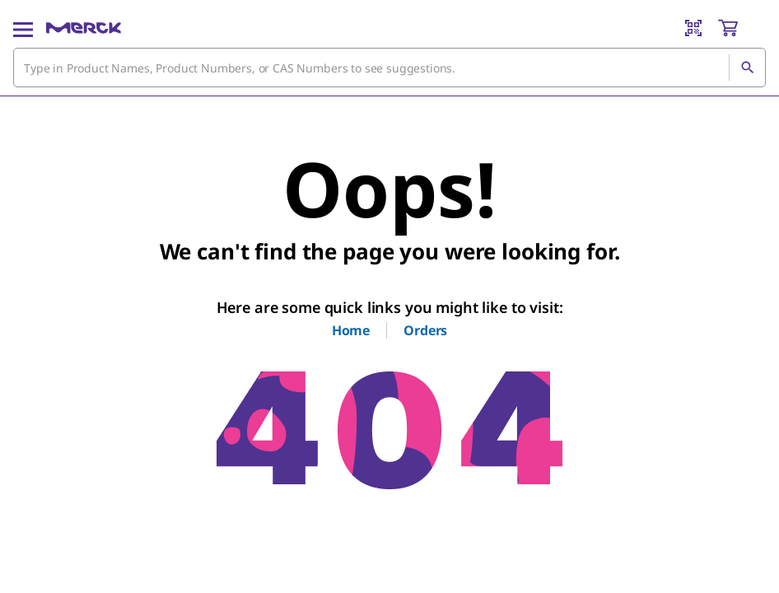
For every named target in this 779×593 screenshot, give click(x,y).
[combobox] (389, 68)
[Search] (747, 67)
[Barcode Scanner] (693, 28)
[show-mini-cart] (741, 28)
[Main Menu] (23, 28)
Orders (425, 330)
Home (351, 330)
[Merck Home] (83, 28)
